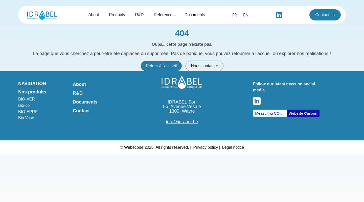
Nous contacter (204, 66)
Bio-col (24, 105)
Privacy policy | (206, 147)
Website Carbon (303, 113)
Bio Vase (26, 118)
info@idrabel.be (182, 121)
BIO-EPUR (28, 112)
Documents (195, 15)
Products (117, 15)
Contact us (325, 15)
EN (246, 15)
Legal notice (233, 147)
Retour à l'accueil (161, 66)
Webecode (133, 147)
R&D (139, 15)
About (93, 15)
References (164, 15)
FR (234, 15)
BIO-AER (26, 99)
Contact (81, 110)
